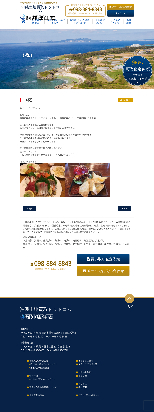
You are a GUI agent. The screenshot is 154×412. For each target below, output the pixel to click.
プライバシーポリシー (88, 395)
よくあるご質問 (115, 21)
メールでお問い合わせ (120, 7)
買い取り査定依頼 (103, 259)
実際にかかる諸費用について (79, 21)
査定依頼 (82, 375)
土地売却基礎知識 (36, 21)
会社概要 (128, 21)
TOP (129, 301)
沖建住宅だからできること (56, 21)
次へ (123, 208)
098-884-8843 (52, 263)
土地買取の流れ (100, 21)
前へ (31, 208)
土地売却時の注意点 (39, 367)
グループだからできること (43, 379)
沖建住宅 (33, 375)
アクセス (120, 13)
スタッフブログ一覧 (87, 364)
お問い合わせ (84, 372)
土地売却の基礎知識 (38, 360)
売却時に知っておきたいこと (44, 364)
